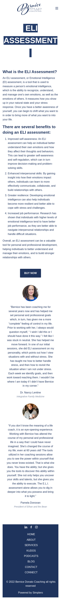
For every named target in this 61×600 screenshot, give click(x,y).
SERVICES (31, 545)
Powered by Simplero (30, 592)
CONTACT (31, 567)
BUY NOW (30, 273)
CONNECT (31, 572)
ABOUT (31, 539)
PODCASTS (31, 556)
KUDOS (31, 550)
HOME (31, 534)
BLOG (31, 561)
